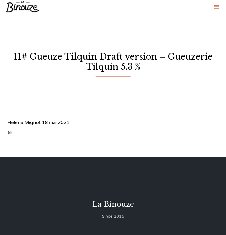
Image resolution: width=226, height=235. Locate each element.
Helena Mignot (24, 122)
